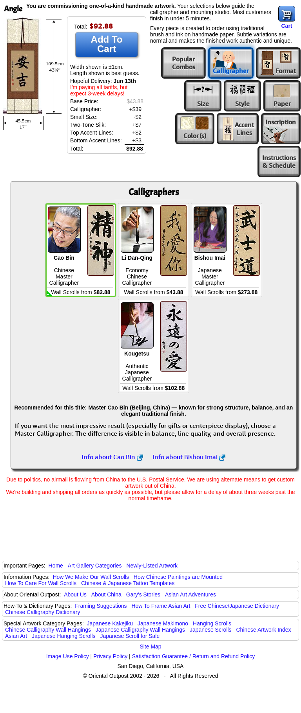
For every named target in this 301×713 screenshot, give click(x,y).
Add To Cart (107, 44)
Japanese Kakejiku (110, 623)
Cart (286, 26)
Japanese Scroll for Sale (130, 636)
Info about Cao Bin (112, 457)
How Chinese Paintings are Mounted (178, 577)
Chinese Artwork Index (263, 630)
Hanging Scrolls (212, 623)
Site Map (150, 646)
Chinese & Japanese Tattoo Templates (127, 583)
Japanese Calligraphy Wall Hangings (140, 630)
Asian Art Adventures (190, 594)
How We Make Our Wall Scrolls (91, 577)
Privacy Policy (110, 656)
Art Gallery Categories (95, 565)
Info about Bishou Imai (188, 457)
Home (56, 565)
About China (106, 594)
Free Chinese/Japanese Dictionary (237, 606)
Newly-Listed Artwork (152, 565)
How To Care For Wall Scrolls (40, 583)
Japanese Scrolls (211, 630)
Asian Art (16, 636)
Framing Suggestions (101, 606)
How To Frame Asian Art (160, 606)
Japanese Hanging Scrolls (64, 636)
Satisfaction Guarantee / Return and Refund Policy (193, 656)
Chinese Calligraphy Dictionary (42, 612)
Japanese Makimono (163, 623)
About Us (75, 594)
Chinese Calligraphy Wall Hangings (48, 630)
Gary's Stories (143, 594)
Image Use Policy (67, 656)
